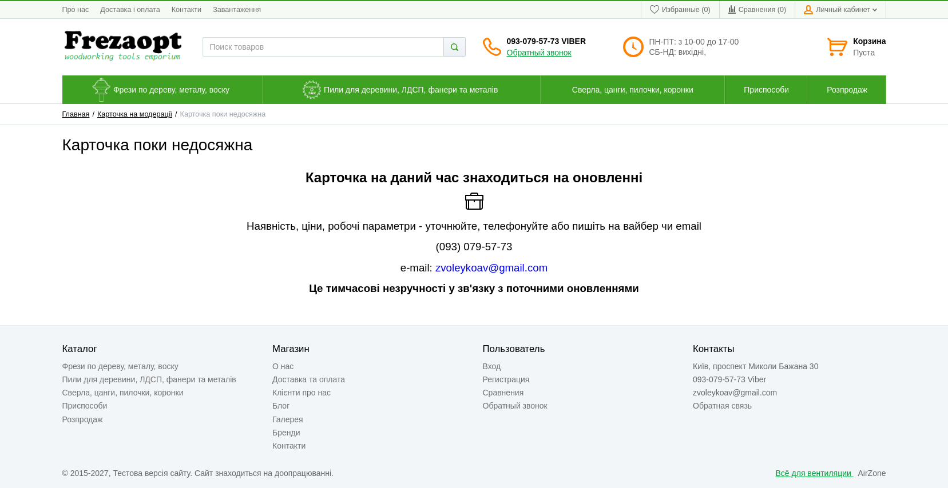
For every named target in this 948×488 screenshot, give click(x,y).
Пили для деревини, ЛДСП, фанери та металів (149, 379)
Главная (76, 114)
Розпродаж (82, 419)
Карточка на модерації (134, 114)
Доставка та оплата (308, 379)
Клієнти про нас (301, 392)
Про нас (75, 10)
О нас (282, 366)
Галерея (287, 419)
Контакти (186, 10)
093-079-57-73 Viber (546, 41)
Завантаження (237, 10)
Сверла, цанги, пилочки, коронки (123, 392)
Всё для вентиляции (815, 473)
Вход (492, 366)
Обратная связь (722, 405)
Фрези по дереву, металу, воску (120, 366)
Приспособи (85, 405)
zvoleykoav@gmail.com (491, 268)
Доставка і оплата (130, 10)
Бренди (286, 432)
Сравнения (503, 392)
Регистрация (506, 379)
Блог (280, 405)
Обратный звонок (539, 52)
